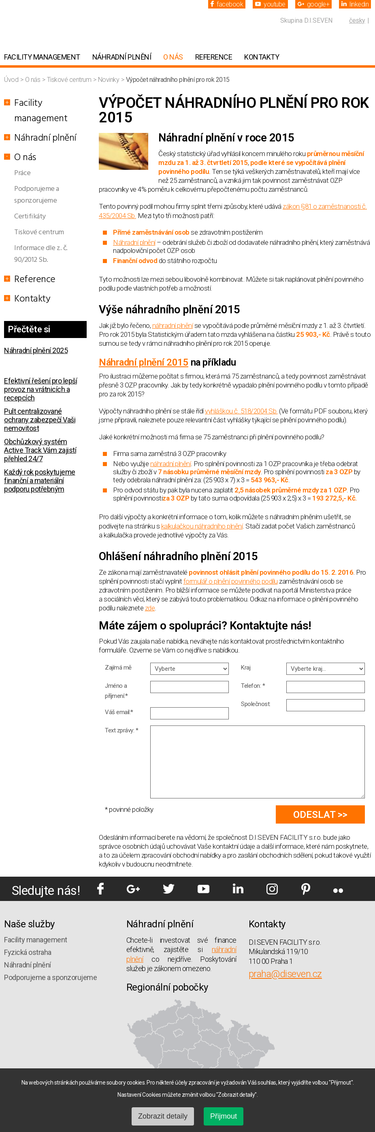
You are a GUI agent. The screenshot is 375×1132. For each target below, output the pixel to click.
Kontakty (261, 57)
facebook (227, 4)
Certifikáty (30, 217)
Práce (22, 173)
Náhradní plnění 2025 (36, 350)
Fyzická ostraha (27, 952)
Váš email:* (119, 712)
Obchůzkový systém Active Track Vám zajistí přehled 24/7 (40, 450)
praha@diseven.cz (285, 974)
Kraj (245, 667)
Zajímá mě (118, 667)
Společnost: (256, 704)
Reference (213, 57)
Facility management (42, 57)
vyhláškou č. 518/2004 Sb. (241, 411)
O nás (173, 57)
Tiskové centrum (70, 79)
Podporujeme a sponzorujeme (36, 195)
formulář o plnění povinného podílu (230, 581)
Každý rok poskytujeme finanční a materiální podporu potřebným (39, 480)
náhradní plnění (172, 325)
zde (150, 608)
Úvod (12, 79)
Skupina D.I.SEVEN (306, 20)
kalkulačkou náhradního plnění (202, 526)
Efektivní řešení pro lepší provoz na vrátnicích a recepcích (40, 389)
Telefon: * (253, 685)
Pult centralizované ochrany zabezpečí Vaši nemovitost (39, 419)
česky (357, 20)
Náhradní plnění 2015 (143, 362)
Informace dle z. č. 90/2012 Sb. (41, 254)
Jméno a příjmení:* (116, 691)
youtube (270, 4)
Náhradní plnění (121, 57)
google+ (314, 4)
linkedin (355, 4)
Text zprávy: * (121, 730)
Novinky (109, 79)
